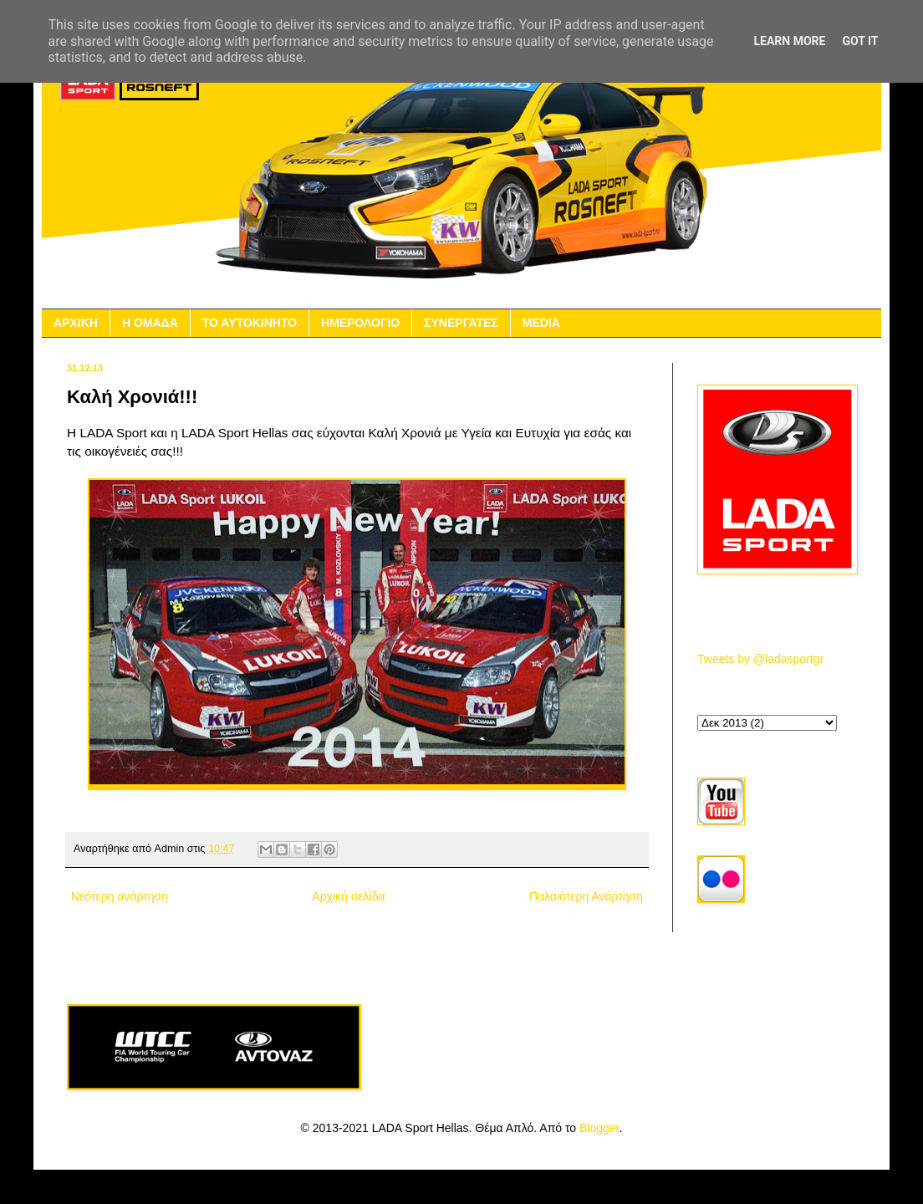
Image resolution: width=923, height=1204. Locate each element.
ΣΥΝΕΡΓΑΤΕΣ (461, 322)
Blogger (599, 1128)
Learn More (789, 41)
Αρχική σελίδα (348, 896)
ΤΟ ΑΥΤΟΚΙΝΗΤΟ (249, 322)
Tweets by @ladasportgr (760, 659)
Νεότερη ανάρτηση (119, 896)
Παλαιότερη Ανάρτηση (586, 896)
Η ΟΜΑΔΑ (150, 322)
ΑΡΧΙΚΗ (76, 322)
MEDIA (541, 322)
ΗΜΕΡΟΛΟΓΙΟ (360, 322)
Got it (860, 41)
